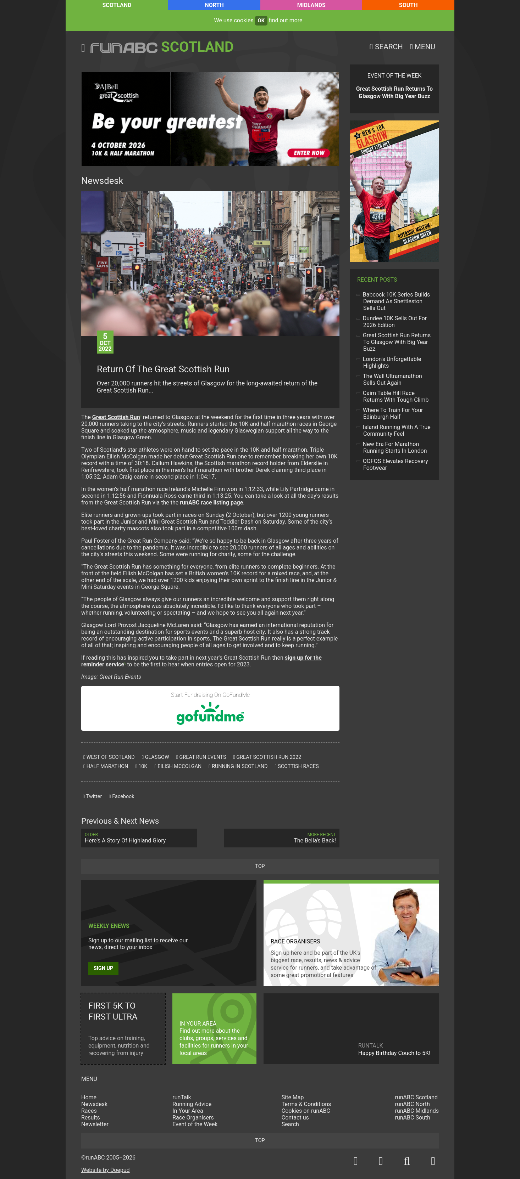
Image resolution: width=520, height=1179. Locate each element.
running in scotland (238, 766)
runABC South (412, 1117)
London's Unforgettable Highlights (392, 362)
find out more (286, 20)
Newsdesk (94, 1104)
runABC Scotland (416, 1097)
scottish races (297, 766)
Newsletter (95, 1124)
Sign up (103, 968)
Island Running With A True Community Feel (397, 430)
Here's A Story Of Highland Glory (139, 838)
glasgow (155, 757)
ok (261, 21)
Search (290, 1124)
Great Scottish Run (116, 417)
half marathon (105, 766)
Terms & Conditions (306, 1104)
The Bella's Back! (281, 838)
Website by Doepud (105, 1170)
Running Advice (191, 1104)
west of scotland (109, 757)
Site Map (293, 1097)
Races (89, 1110)
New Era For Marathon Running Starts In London (395, 447)
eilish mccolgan (177, 766)
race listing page (211, 502)
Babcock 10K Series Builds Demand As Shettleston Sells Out (396, 301)
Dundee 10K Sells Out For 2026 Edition (395, 321)
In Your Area (187, 1110)
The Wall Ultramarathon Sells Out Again (392, 379)
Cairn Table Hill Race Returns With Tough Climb (395, 396)
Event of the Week (194, 1124)
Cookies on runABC (306, 1110)
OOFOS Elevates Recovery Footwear (395, 464)
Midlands (311, 5)
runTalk (181, 1097)
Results (90, 1117)
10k (141, 766)
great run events (201, 757)
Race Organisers (193, 1117)
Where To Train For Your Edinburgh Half (393, 413)
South (408, 5)
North (214, 5)
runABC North (412, 1104)
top (260, 866)
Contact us (295, 1117)
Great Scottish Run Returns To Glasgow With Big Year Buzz (397, 342)
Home (88, 1097)
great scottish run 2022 (267, 757)
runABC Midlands (417, 1110)
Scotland (116, 5)
